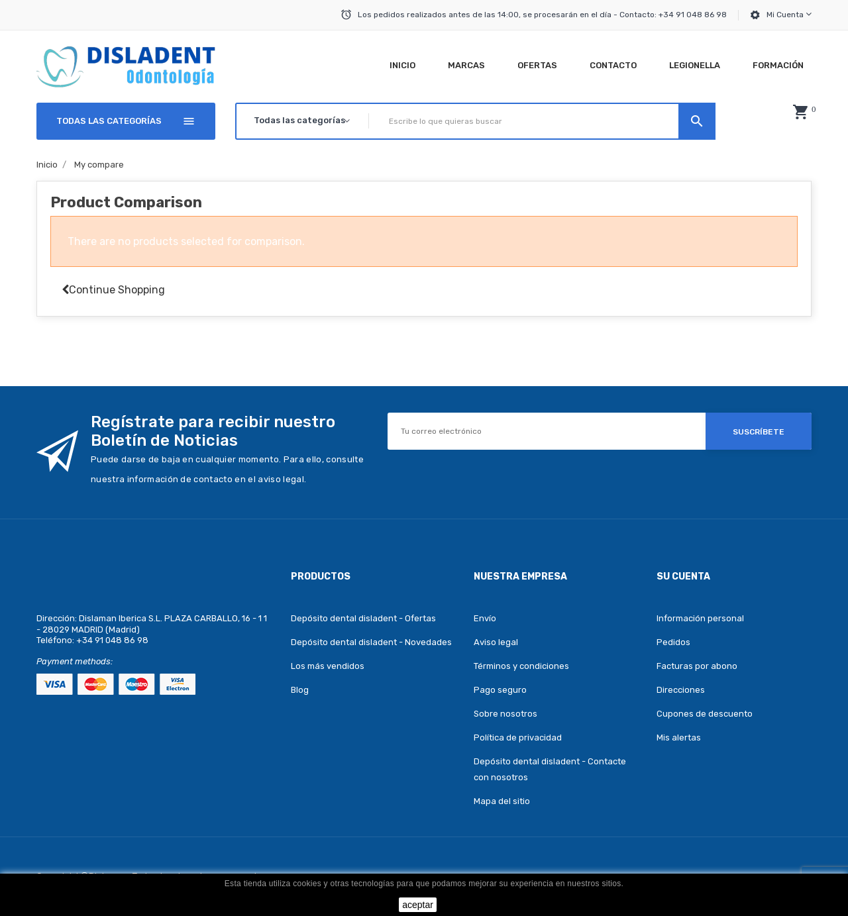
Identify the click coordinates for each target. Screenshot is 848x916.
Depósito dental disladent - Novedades (371, 642)
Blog (300, 690)
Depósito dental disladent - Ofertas (363, 618)
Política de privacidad (518, 737)
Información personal (700, 618)
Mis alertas (679, 737)
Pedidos (673, 642)
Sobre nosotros (505, 714)
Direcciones (681, 690)
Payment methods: (74, 661)
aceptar (417, 904)
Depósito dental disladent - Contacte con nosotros (550, 769)
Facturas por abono (697, 666)
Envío (485, 618)
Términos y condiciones (521, 666)
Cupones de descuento (705, 714)
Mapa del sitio (502, 801)
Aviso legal (496, 642)
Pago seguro (500, 690)
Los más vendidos (327, 666)
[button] (800, 112)
